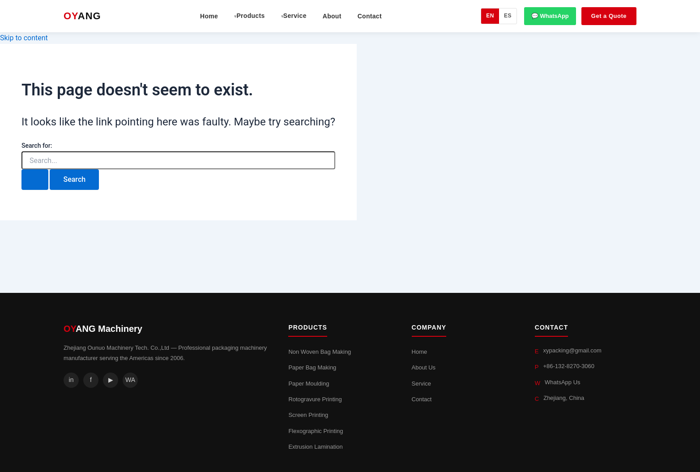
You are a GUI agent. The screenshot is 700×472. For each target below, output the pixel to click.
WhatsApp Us (562, 382)
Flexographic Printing (315, 431)
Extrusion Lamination (315, 446)
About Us (423, 367)
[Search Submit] (34, 179)
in (71, 379)
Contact (370, 16)
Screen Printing (308, 415)
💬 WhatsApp (550, 16)
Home (209, 16)
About (332, 16)
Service (421, 383)
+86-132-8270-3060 (568, 366)
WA (130, 379)
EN (490, 16)
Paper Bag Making (312, 367)
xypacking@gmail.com (572, 350)
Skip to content (24, 38)
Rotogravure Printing (314, 399)
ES (508, 16)
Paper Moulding (308, 383)
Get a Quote (609, 16)
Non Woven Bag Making (319, 351)
